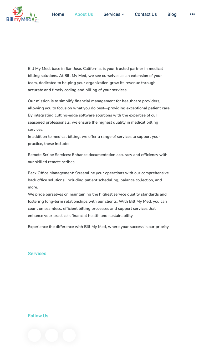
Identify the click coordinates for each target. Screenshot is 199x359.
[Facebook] (34, 335)
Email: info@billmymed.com (146, 353)
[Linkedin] (51, 335)
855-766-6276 (96, 353)
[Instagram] (69, 335)
